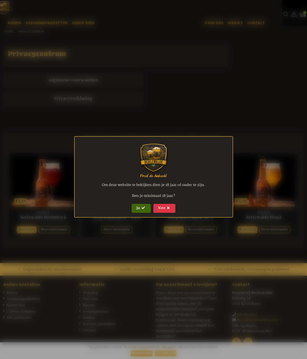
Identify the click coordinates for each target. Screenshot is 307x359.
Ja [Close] (140, 208)
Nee (165, 208)
